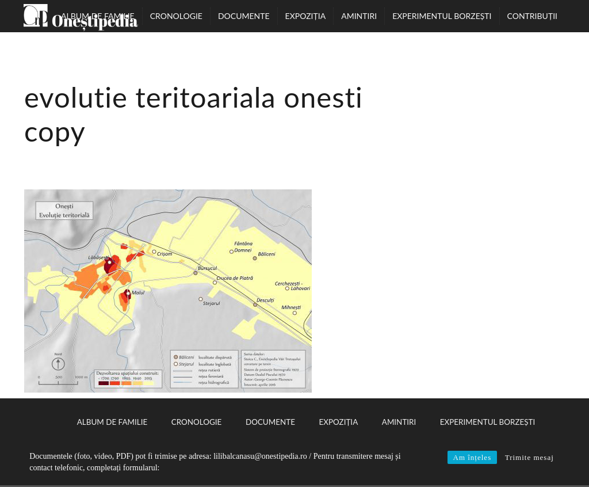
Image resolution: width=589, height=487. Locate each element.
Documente (244, 16)
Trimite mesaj (529, 457)
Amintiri (359, 16)
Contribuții (532, 16)
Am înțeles (472, 457)
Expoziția (305, 16)
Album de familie (98, 16)
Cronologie (176, 16)
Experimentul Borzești (441, 16)
